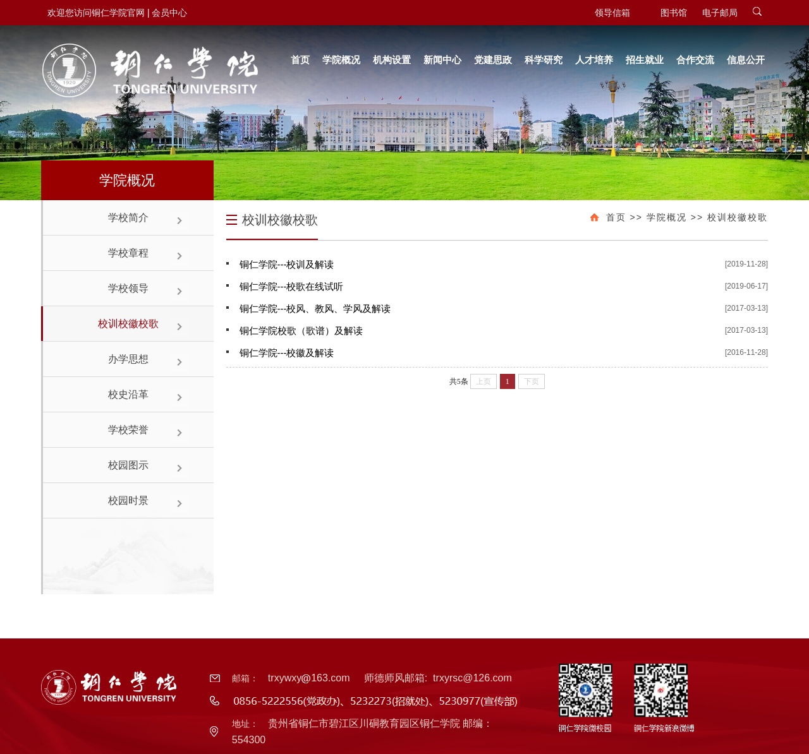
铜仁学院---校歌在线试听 (292, 286)
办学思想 (128, 359)
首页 (616, 217)
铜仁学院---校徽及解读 (287, 352)
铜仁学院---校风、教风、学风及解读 (315, 308)
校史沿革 (128, 394)
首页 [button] (300, 59)
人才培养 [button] (594, 59)
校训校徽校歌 (128, 323)
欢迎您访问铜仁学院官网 (96, 13)
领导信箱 (612, 13)
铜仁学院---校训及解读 (287, 264)
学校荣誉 (128, 429)
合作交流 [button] (695, 59)
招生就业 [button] (645, 59)
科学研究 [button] (544, 59)
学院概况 (667, 217)
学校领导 (128, 288)
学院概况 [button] (341, 59)
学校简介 (128, 217)
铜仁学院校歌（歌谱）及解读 (301, 330)
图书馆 (673, 13)
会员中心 (169, 13)
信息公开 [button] (746, 59)
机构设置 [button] (392, 59)
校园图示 (128, 465)
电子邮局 (720, 13)
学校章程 (128, 253)
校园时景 (128, 500)
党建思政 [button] (493, 59)
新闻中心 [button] (442, 59)
